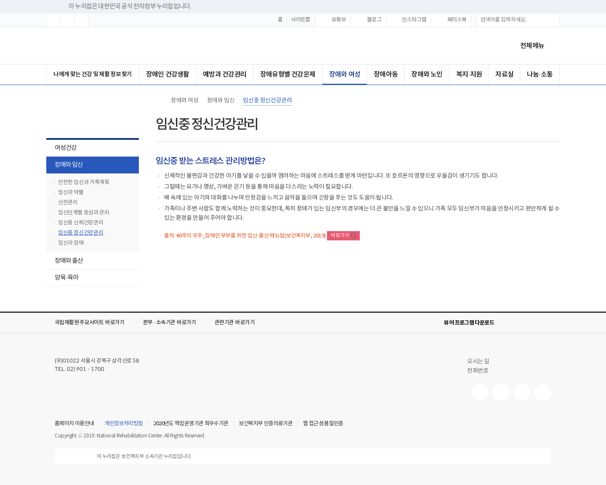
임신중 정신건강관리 (80, 233)
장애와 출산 (64, 261)
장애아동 (386, 74)
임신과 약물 (71, 192)
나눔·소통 (540, 74)
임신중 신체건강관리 (80, 223)
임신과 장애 (71, 243)
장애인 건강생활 (167, 74)
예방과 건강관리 (224, 74)
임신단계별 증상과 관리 (83, 213)
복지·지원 (469, 74)
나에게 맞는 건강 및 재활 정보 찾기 (92, 74)
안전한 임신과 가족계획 (83, 182)
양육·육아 (62, 278)
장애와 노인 (426, 74)
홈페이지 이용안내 (74, 424)
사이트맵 (300, 20)
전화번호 (477, 371)
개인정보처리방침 (123, 424)
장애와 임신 (64, 165)
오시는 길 (482, 361)
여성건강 (61, 149)
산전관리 (67, 203)
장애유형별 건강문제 (287, 74)
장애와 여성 (344, 74)
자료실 (504, 74)
